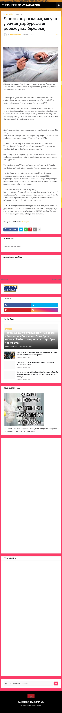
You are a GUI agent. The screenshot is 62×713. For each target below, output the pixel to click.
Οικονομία (18, 14)
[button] (2, 5)
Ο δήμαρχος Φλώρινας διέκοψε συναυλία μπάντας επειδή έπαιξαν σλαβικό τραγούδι (37, 354)
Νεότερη (5, 279)
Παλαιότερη (56, 279)
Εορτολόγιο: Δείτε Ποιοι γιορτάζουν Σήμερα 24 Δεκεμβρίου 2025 (35, 364)
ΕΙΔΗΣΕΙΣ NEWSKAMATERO (22, 5)
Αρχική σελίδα (8, 14)
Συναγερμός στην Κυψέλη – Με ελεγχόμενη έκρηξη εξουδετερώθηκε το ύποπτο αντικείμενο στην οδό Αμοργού (37, 374)
